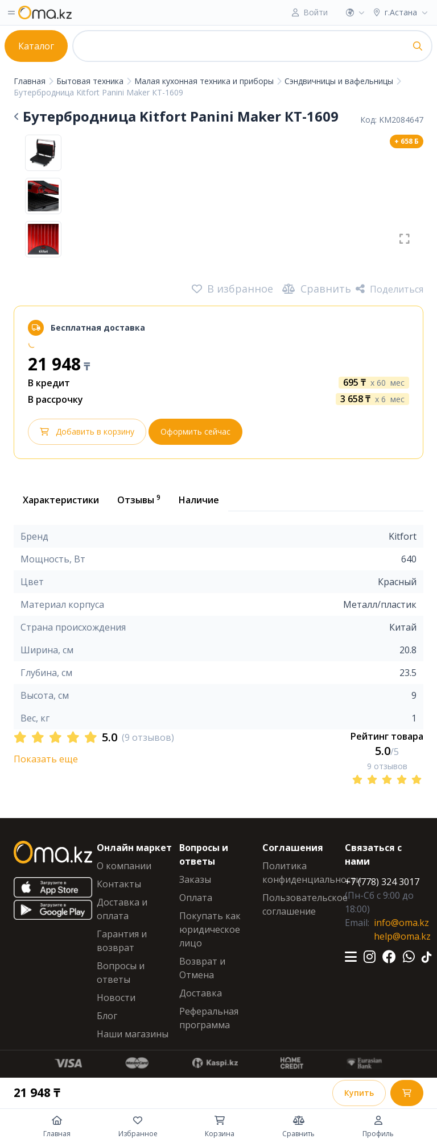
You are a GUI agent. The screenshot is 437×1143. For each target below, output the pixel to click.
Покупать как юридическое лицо (210, 929)
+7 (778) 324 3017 (382, 881)
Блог (107, 1015)
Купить (359, 1092)
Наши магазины (132, 1034)
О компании (124, 866)
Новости (116, 997)
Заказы (195, 879)
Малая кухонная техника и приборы (205, 81)
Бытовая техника (91, 81)
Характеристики (61, 500)
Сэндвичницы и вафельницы (340, 81)
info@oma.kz (401, 922)
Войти (315, 12)
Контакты (119, 884)
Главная (31, 81)
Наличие (199, 500)
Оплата (195, 897)
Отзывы (138, 499)
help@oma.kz (402, 936)
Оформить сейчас (195, 431)
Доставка (200, 993)
